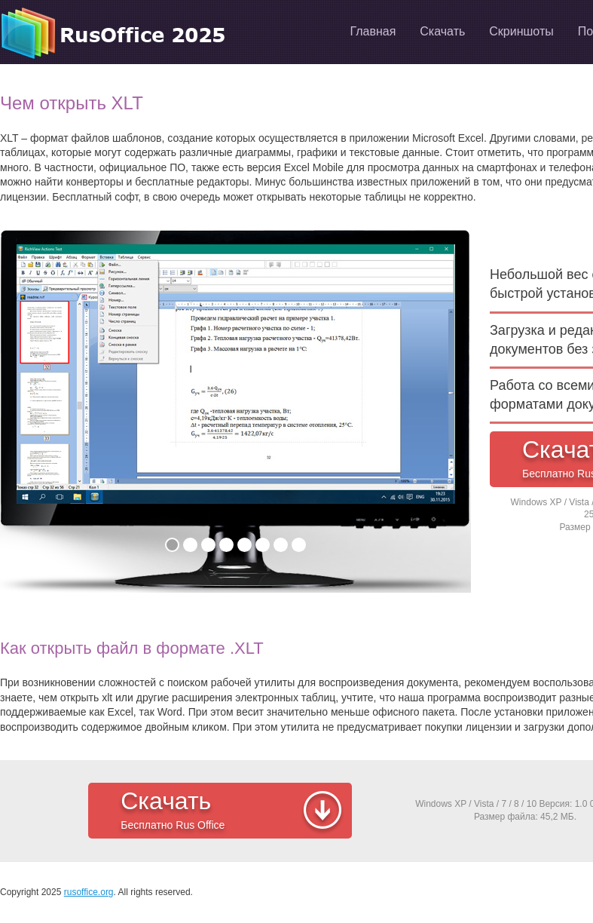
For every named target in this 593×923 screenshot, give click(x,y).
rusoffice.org (89, 892)
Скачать (232, 811)
